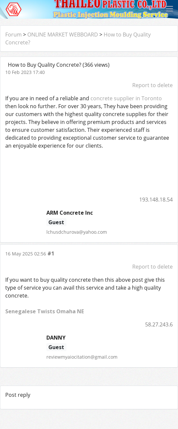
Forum (13, 34)
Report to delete (152, 85)
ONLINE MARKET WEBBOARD (62, 34)
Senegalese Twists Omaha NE (44, 311)
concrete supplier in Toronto (126, 98)
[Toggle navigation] (169, 9)
